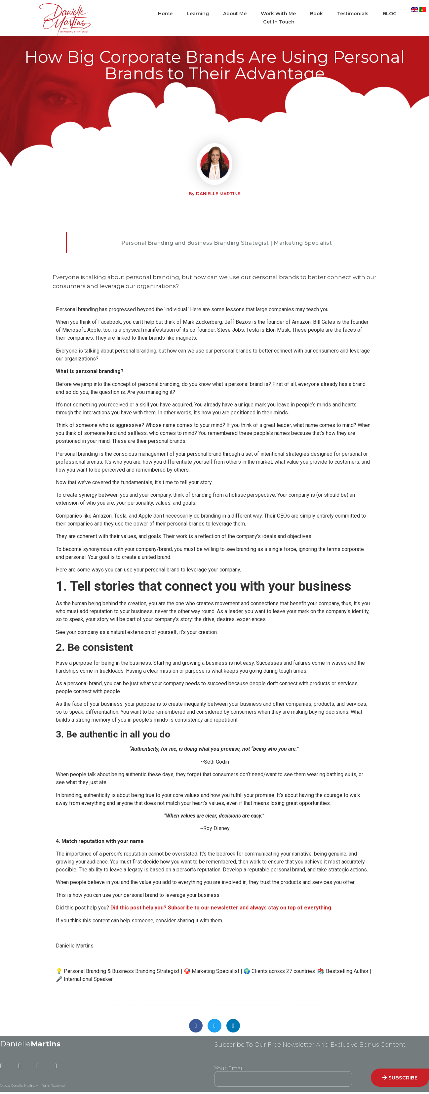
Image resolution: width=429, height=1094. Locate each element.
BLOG (390, 14)
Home (165, 14)
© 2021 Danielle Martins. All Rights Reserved (32, 1087)
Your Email (229, 1070)
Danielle (30, 1045)
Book (316, 14)
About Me (235, 14)
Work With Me (278, 14)
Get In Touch (278, 22)
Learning (198, 14)
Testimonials (353, 14)
